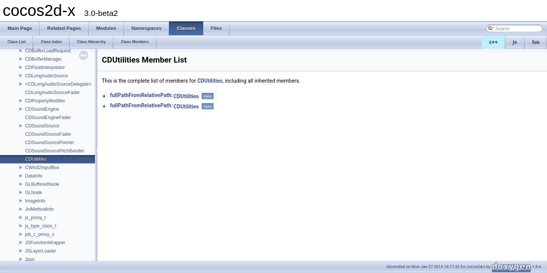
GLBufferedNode (42, 184)
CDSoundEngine (42, 109)
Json (30, 259)
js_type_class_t (40, 226)
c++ (493, 42)
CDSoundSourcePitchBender (54, 151)
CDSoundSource (42, 126)
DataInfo (33, 176)
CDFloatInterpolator (45, 67)
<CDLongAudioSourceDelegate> (58, 84)
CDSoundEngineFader (48, 117)
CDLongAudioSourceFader (52, 92)
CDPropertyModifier (45, 101)
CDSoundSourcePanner (49, 142)
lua (535, 42)
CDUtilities (35, 159)
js (515, 42)
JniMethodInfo (39, 209)
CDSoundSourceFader (48, 134)
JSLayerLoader (40, 251)
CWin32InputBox (42, 167)
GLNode (33, 192)
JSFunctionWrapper (45, 242)
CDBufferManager (43, 59)
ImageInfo (35, 201)
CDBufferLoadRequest (48, 50)
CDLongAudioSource (46, 75)
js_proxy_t (35, 217)
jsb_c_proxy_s (39, 234)
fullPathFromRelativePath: (141, 95)
